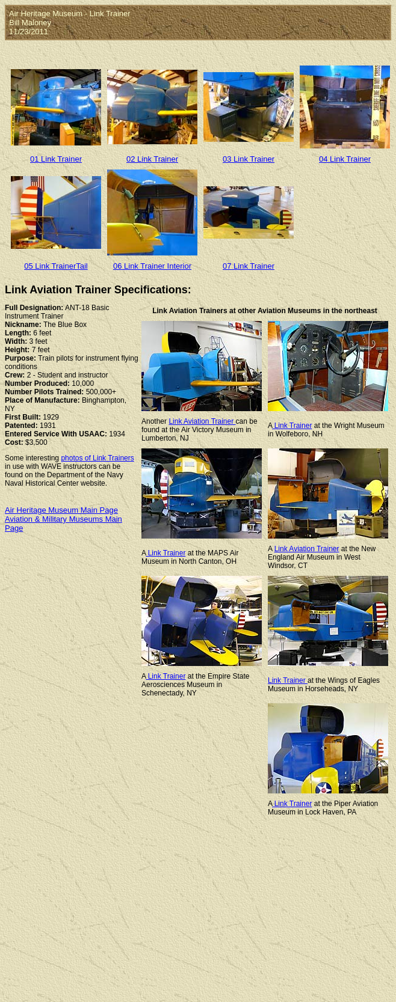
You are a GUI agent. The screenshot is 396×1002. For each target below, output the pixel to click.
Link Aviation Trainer (202, 421)
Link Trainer (292, 425)
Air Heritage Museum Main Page (61, 510)
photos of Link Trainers (97, 458)
